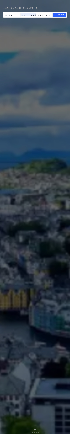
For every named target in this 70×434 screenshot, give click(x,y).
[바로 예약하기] (59, 15)
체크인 (22, 14)
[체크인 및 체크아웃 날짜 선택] (24, 15)
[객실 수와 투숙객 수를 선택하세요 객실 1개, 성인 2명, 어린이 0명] (44, 15)
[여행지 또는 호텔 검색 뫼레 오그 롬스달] (12, 15)
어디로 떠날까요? (8, 14)
